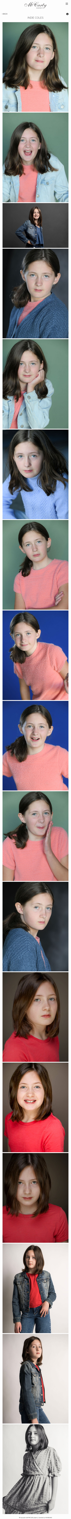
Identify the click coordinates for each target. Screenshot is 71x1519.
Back (4, 14)
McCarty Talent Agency (35, 5)
